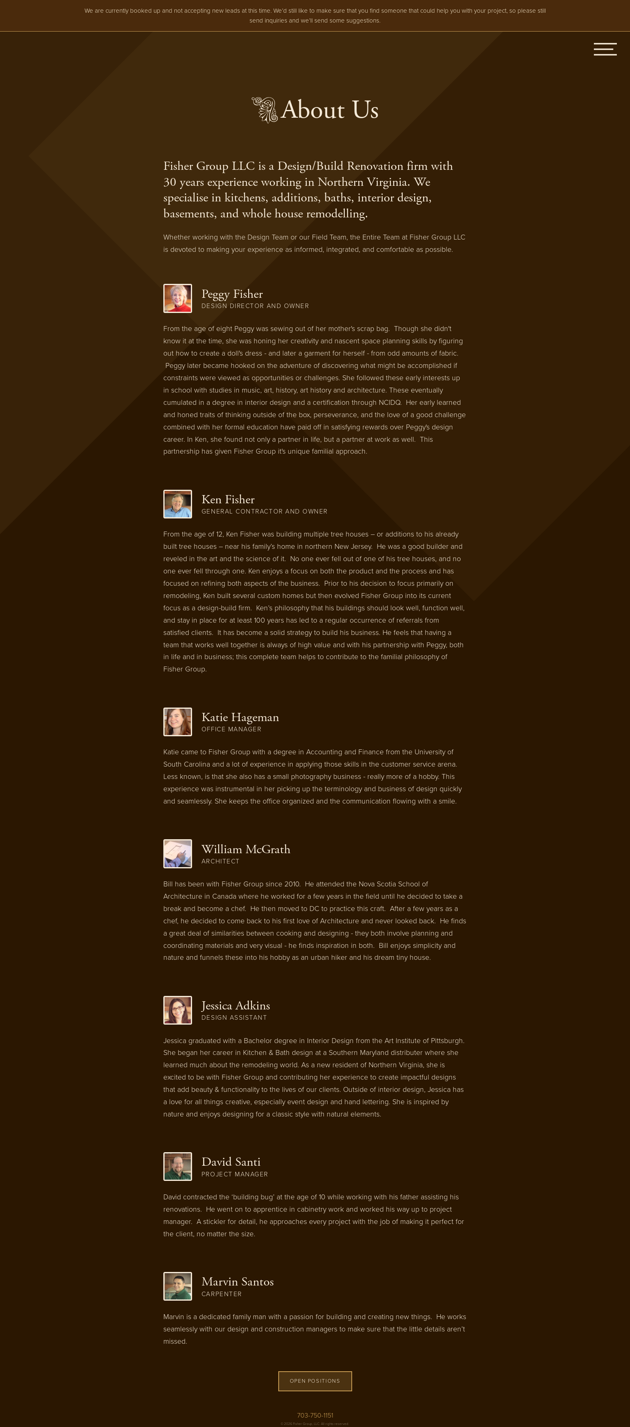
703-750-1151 (315, 1415)
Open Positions (315, 1381)
